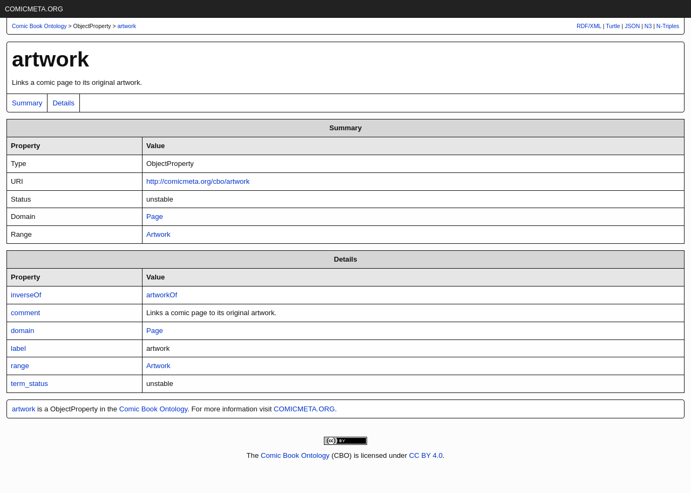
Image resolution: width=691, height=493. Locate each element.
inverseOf (26, 295)
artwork (127, 26)
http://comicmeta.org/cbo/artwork (197, 181)
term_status (29, 383)
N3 (648, 26)
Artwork (158, 234)
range (20, 366)
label (18, 348)
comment (25, 313)
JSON (632, 26)
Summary (27, 103)
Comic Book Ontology (153, 409)
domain (22, 331)
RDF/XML (589, 26)
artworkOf (161, 295)
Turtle (613, 26)
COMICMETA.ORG (34, 9)
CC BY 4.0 (426, 455)
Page (154, 216)
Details (63, 103)
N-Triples (667, 26)
